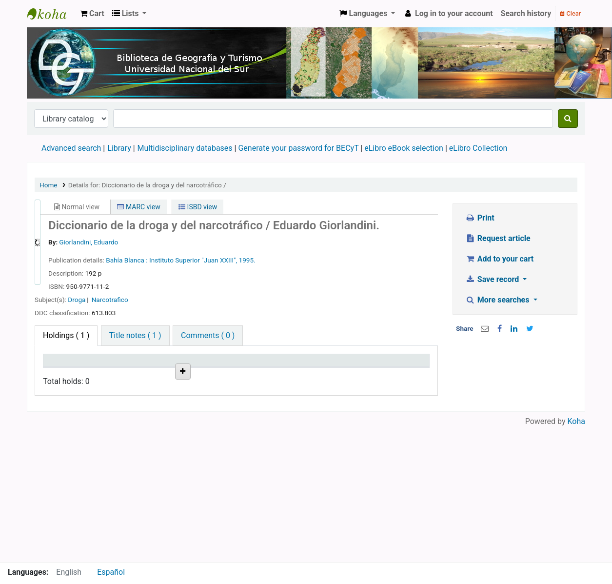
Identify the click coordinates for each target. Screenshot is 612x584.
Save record (493, 279)
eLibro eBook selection (404, 148)
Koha (576, 556)
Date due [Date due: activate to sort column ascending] (353, 374)
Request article (497, 238)
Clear (570, 13)
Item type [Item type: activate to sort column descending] (64, 374)
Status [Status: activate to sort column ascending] (301, 374)
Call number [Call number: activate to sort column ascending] (206, 369)
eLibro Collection (478, 148)
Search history (526, 13)
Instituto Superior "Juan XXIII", (194, 260)
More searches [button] (498, 299)
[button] (92, 13)
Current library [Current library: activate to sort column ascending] (109, 369)
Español (111, 572)
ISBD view (197, 207)
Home (48, 185)
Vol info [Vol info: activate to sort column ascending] (254, 374)
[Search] (568, 118)
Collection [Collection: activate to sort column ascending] (162, 374)
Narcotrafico (110, 299)
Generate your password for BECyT (298, 148)
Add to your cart (499, 258)
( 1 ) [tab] (66, 335)
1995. (247, 260)
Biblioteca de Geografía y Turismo (51, 13)
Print (479, 217)
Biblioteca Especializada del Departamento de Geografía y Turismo (115, 430)
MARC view (138, 207)
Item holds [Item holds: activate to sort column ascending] (396, 369)
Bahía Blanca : (127, 260)
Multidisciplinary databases (186, 148)
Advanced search (71, 148)
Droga (76, 299)
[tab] (135, 335)
